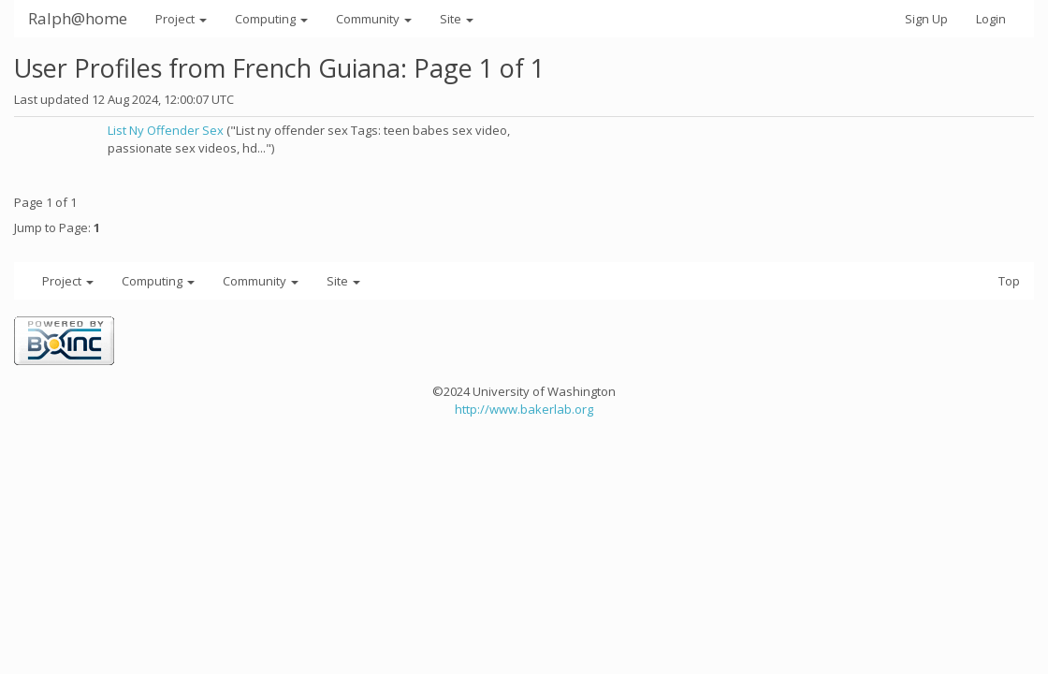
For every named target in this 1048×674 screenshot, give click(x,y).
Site (456, 18)
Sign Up (926, 18)
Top (1009, 280)
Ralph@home (77, 18)
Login (991, 18)
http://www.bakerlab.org (524, 409)
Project (181, 18)
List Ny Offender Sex (166, 130)
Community (374, 18)
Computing (271, 18)
